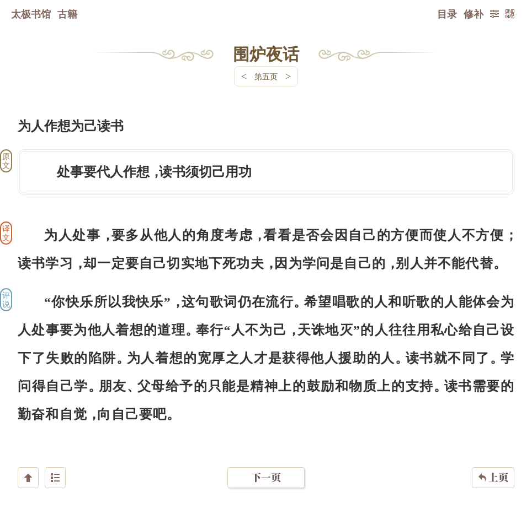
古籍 (67, 14)
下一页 (266, 464)
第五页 (266, 76)
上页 (493, 464)
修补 (473, 14)
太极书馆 (31, 14)
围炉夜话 (266, 53)
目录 (447, 14)
